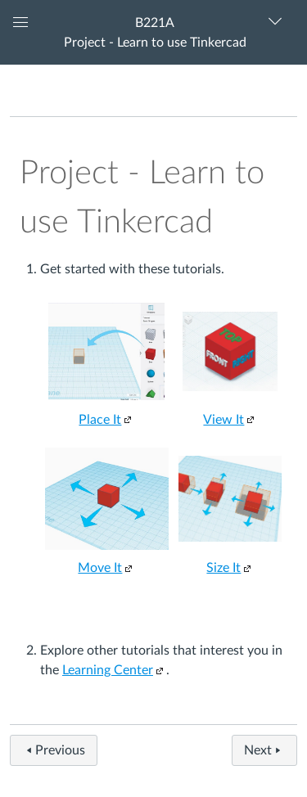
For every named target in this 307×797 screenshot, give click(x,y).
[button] (153, 32)
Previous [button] (53, 750)
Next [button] (264, 750)
